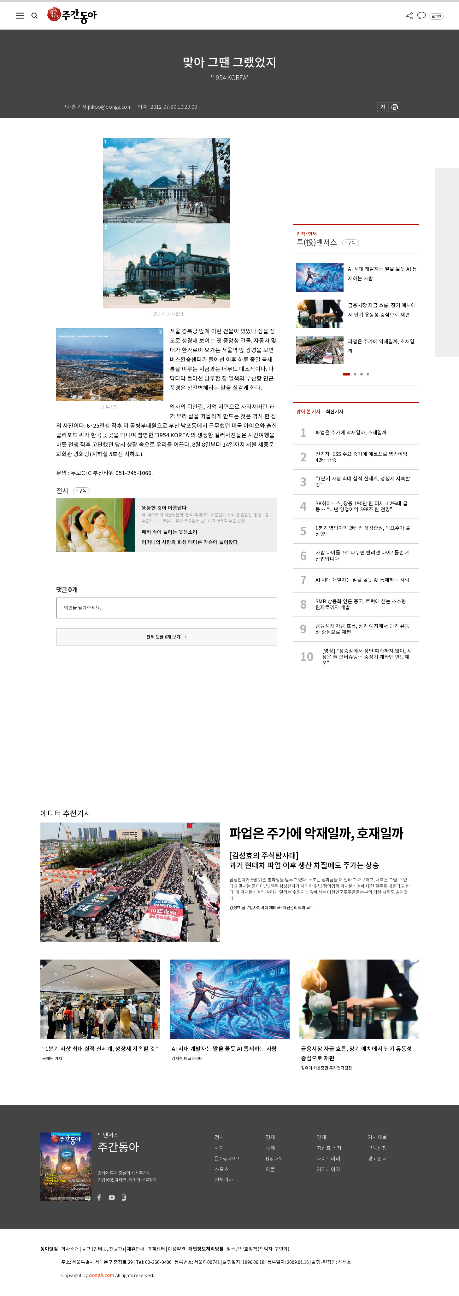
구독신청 (377, 1148)
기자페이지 (328, 1170)
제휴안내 (135, 1249)
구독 (83, 491)
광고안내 (377, 1159)
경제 (270, 1137)
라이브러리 (328, 1159)
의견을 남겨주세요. (82, 608)
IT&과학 (274, 1159)
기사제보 (377, 1137)
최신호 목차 (329, 1148)
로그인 (436, 16)
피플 (270, 1170)
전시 (62, 491)
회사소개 (70, 1249)
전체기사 (224, 1180)
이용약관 (176, 1249)
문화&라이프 (228, 1159)
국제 (270, 1148)
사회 (219, 1148)
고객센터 (156, 1249)
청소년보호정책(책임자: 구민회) (258, 1249)
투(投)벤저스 (317, 242)
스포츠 (222, 1170)
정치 (219, 1137)
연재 (321, 1137)
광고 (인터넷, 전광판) (103, 1249)
